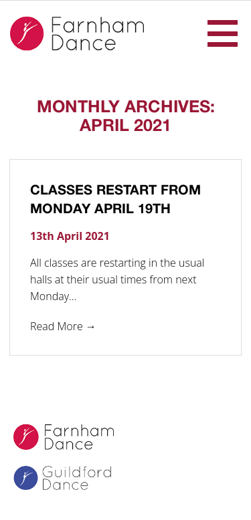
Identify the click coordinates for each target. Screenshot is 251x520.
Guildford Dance (71, 479)
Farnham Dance (77, 34)
